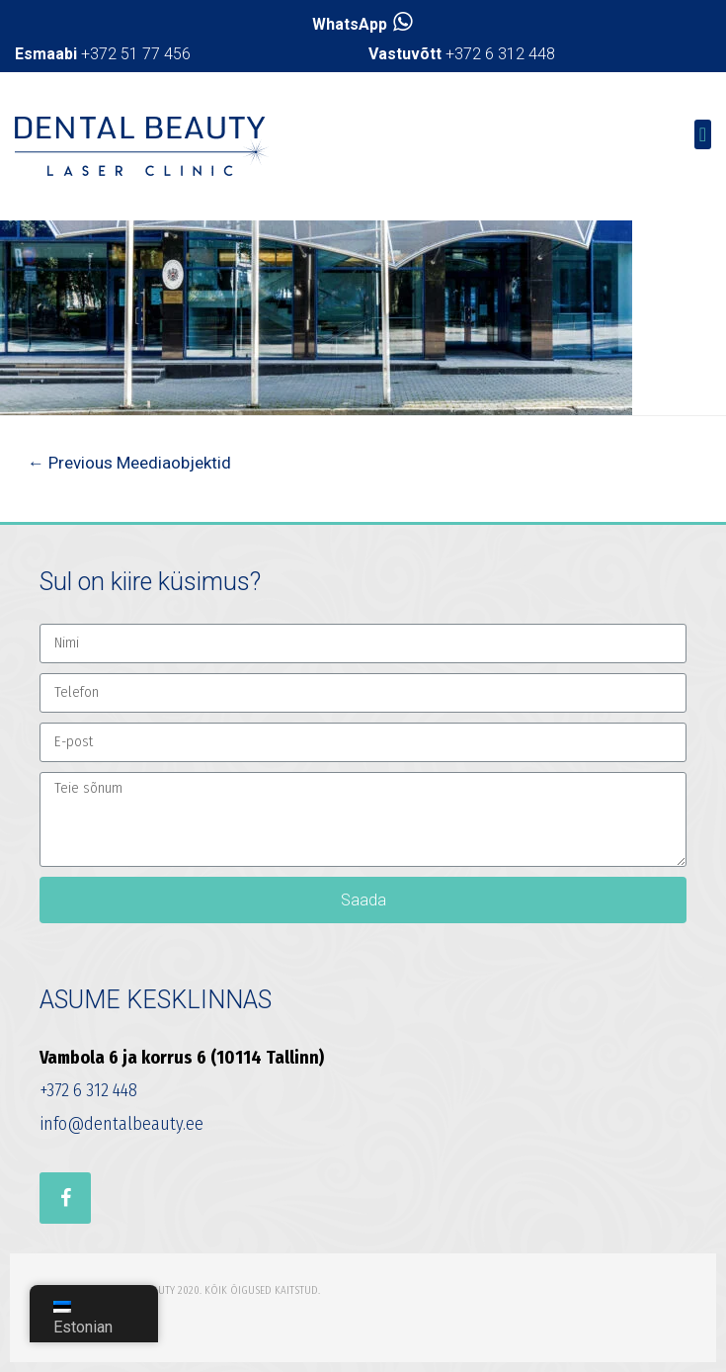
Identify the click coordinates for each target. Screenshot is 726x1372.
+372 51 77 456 (103, 53)
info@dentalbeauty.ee (121, 1124)
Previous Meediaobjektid (129, 462)
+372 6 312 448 (461, 53)
